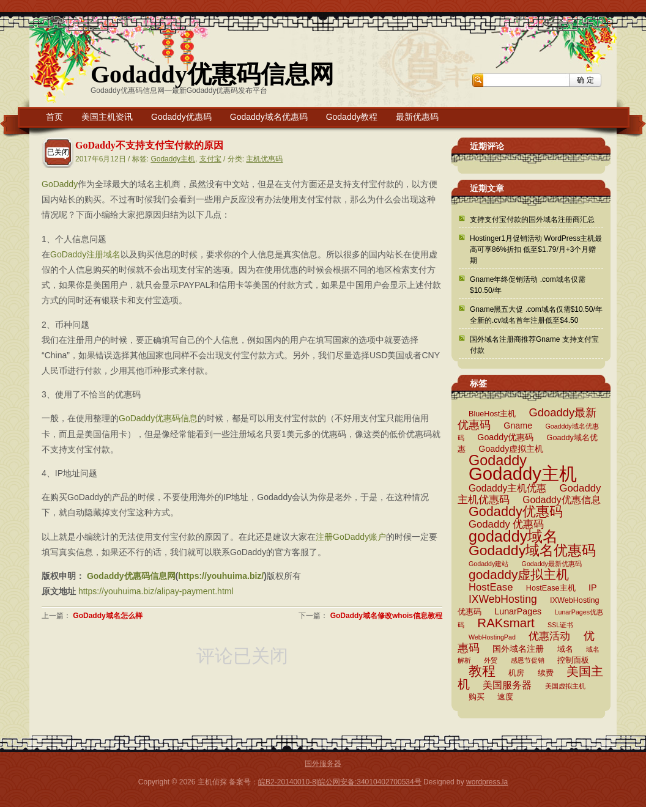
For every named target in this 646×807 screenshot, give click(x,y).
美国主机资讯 (107, 117)
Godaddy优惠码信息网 (212, 74)
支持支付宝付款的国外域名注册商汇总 (532, 219)
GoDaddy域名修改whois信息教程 (386, 615)
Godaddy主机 (172, 159)
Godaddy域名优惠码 (269, 117)
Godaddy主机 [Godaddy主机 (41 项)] (523, 473)
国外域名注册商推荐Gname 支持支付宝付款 (534, 345)
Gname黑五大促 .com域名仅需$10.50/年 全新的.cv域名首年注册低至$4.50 (536, 315)
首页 (54, 117)
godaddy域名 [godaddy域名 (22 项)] (513, 536)
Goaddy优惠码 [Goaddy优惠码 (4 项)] (505, 437)
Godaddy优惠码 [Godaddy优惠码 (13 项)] (516, 511)
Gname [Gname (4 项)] (517, 425)
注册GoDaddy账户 (351, 537)
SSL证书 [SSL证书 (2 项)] (560, 624)
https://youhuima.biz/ (221, 576)
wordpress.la (487, 782)
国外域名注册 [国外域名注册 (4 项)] (518, 649)
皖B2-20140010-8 (287, 782)
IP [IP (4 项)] (592, 587)
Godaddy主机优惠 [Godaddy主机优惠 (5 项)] (507, 488)
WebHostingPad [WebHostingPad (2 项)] (492, 637)
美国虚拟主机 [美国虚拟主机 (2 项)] (565, 686)
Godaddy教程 (352, 117)
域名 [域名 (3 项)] (565, 649)
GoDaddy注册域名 (85, 254)
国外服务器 (323, 763)
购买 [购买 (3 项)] (476, 697)
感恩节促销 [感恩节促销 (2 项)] (527, 660)
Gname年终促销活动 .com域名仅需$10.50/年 (527, 285)
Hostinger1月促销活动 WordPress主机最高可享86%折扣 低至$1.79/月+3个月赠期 (536, 249)
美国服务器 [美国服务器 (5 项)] (507, 685)
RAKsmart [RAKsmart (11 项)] (505, 623)
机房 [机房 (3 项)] (516, 673)
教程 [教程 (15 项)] (482, 671)
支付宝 (210, 159)
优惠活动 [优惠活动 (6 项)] (549, 636)
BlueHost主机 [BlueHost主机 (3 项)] (492, 414)
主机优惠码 (264, 159)
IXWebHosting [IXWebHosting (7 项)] (503, 599)
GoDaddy (60, 184)
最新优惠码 (417, 117)
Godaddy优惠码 (181, 117)
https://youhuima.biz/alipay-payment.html (156, 591)
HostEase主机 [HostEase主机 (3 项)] (551, 588)
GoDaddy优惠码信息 (158, 418)
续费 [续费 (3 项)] (546, 673)
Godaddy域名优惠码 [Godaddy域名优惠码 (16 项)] (532, 550)
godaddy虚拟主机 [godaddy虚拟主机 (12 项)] (519, 574)
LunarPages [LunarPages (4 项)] (517, 611)
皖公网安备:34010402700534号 (369, 782)
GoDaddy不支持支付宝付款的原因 (149, 145)
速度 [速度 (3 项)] (505, 697)
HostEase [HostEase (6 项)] (491, 587)
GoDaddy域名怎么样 (107, 615)
